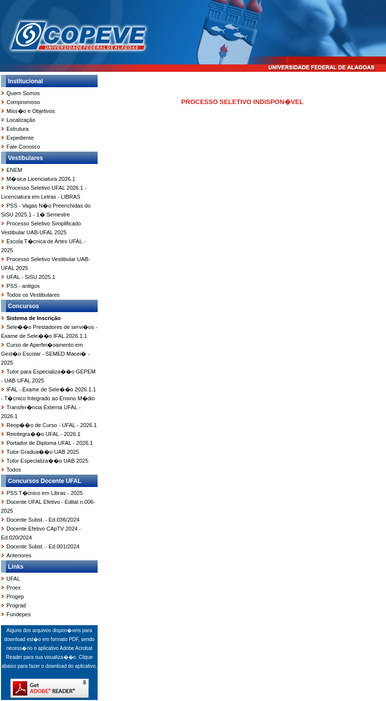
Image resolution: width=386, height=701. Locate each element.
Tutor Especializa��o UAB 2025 (47, 461)
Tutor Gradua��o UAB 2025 (42, 452)
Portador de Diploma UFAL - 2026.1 (49, 443)
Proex (13, 588)
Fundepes (18, 614)
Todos (13, 470)
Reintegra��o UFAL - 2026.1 (43, 434)
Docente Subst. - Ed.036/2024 (42, 520)
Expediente (20, 138)
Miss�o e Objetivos (30, 111)
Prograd (16, 605)
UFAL (13, 579)
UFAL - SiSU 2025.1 (30, 277)
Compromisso (23, 102)
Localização (20, 120)
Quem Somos (23, 93)
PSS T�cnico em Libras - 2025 (44, 493)
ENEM (14, 170)
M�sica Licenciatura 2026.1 (40, 179)
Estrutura (17, 129)
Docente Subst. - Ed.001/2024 (42, 546)
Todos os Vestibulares (32, 295)
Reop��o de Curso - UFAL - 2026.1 (51, 425)
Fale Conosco (23, 147)
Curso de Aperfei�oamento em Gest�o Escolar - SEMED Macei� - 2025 (45, 354)
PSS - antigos (23, 286)
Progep (15, 596)
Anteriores (18, 555)
